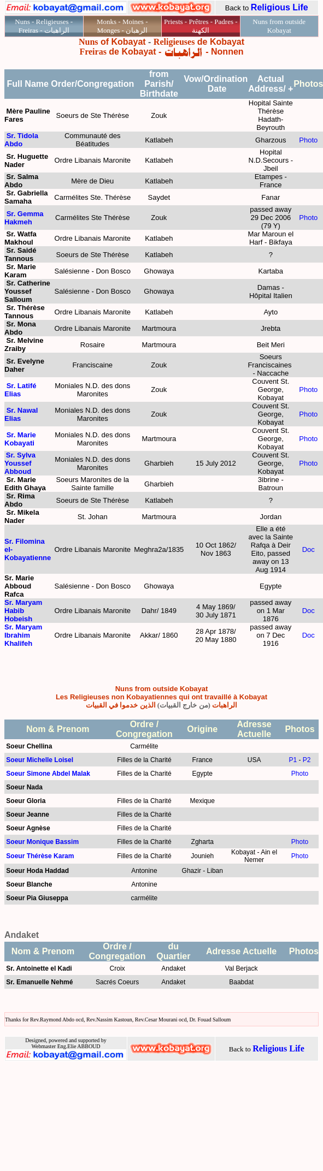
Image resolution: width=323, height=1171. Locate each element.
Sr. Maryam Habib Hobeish (23, 610)
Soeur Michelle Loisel (39, 760)
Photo (308, 140)
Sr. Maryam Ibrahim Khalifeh (23, 635)
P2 (307, 760)
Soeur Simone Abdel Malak (48, 773)
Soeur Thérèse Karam (40, 856)
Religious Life (279, 7)
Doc (308, 549)
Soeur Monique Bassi (39, 842)
